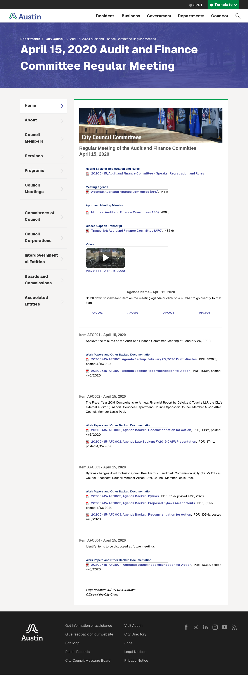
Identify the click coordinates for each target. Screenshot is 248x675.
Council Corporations (38, 237)
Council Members (34, 138)
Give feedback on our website (89, 634)
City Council (55, 39)
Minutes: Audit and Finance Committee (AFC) (125, 212)
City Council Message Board (88, 660)
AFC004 (204, 312)
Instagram (215, 627)
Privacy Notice (136, 660)
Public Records (77, 651)
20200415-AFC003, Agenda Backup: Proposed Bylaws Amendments (143, 503)
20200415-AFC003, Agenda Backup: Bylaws (125, 496)
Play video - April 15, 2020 (105, 271)
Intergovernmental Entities (41, 258)
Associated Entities (36, 301)
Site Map (72, 643)
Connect (219, 15)
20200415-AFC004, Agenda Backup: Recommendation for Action (141, 565)
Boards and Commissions (38, 279)
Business (131, 15)
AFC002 (132, 312)
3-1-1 (197, 5)
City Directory (135, 634)
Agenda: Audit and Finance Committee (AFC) (124, 192)
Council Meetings (34, 188)
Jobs (128, 643)
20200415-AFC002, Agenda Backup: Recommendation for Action (141, 430)
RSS (234, 627)
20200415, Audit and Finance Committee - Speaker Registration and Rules (147, 173)
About (31, 120)
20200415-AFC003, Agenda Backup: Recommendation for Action (141, 514)
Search (238, 15)
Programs (34, 170)
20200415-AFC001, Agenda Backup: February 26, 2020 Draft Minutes (144, 359)
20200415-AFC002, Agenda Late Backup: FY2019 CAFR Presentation (143, 442)
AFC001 (97, 312)
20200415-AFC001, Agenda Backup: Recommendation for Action (141, 371)
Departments (191, 15)
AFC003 (168, 312)
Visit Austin (133, 625)
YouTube (224, 627)
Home (30, 105)
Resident (105, 15)
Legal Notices (135, 651)
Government (159, 15)
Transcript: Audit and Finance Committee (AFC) (126, 231)
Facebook (186, 627)
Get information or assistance (88, 625)
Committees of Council (39, 216)
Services (34, 155)
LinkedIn (205, 627)
